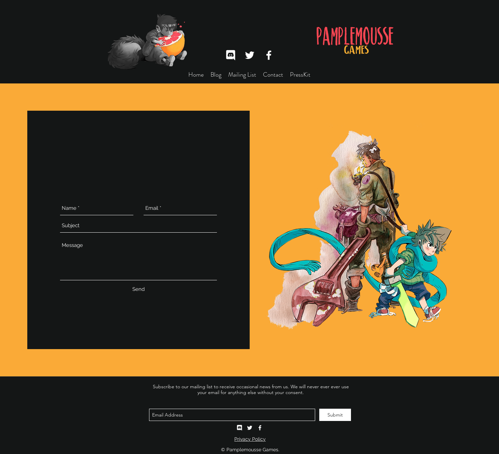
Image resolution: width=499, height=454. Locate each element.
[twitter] (250, 55)
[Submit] (335, 415)
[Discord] (230, 55)
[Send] (138, 289)
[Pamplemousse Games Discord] (239, 427)
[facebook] (269, 55)
